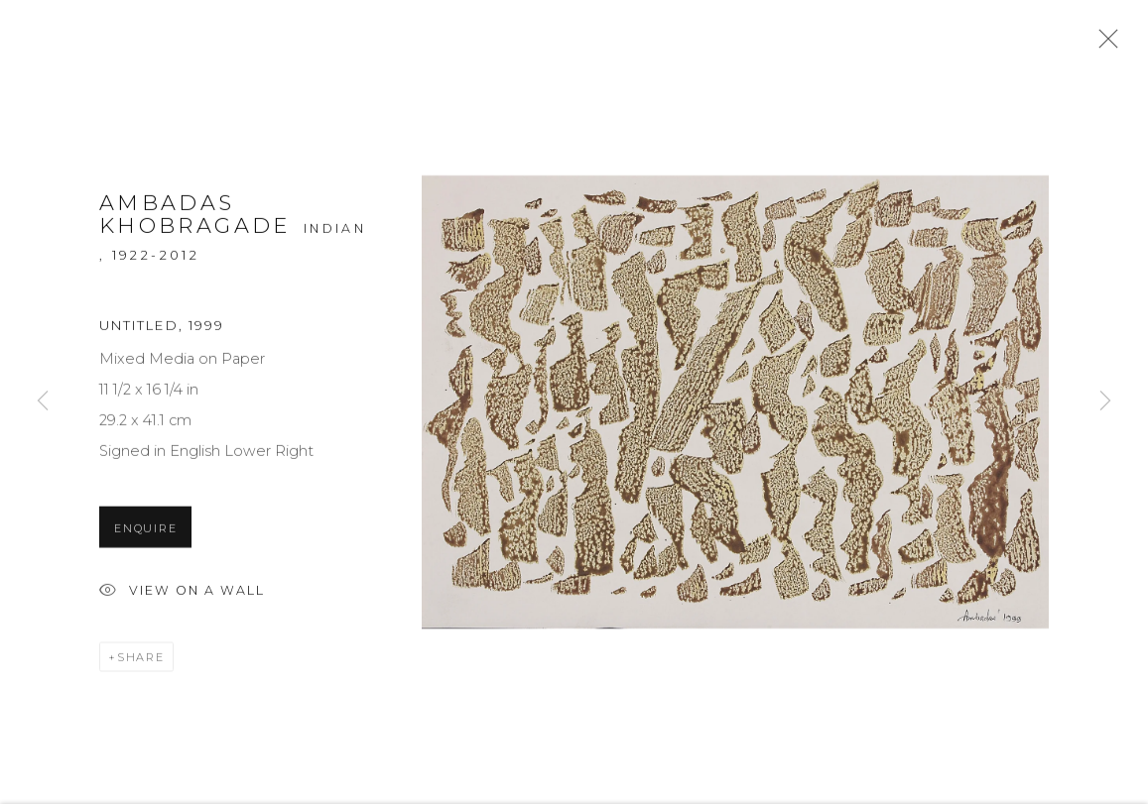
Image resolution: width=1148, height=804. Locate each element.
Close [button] (1103, 44)
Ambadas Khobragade (195, 219)
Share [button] (141, 660)
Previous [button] (42, 402)
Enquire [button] (145, 531)
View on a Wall (182, 595)
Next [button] (1105, 402)
